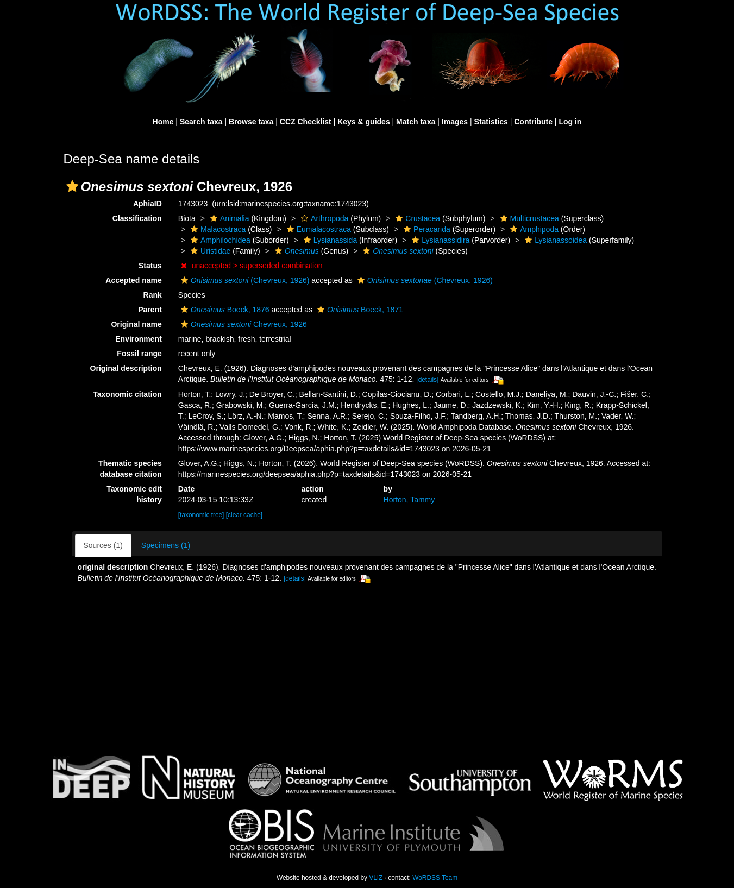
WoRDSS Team (434, 877)
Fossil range (139, 353)
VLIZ (375, 877)
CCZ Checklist (305, 121)
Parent (150, 309)
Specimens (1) (165, 545)
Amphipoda (533, 229)
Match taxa (415, 121)
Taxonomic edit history (134, 494)
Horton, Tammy (409, 499)
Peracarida (425, 229)
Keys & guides (363, 121)
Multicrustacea (528, 218)
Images (455, 121)
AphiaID (147, 203)
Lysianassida (329, 240)
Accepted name (133, 280)
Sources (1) (103, 545)
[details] (427, 379)
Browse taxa (251, 121)
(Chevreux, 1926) (244, 280)
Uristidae (209, 251)
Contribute (533, 121)
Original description (126, 368)
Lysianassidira (439, 240)
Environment (138, 339)
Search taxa (201, 121)
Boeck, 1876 (223, 309)
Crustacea (416, 218)
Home (163, 121)
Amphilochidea (219, 240)
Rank (152, 295)
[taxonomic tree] (201, 515)
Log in (570, 121)
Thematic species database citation (130, 468)
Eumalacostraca (317, 229)
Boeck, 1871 (359, 309)
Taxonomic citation (127, 394)
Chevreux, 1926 (242, 324)
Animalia (228, 218)
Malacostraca (217, 229)
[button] (72, 186)
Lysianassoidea (554, 240)
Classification (137, 218)
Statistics (491, 121)
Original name (136, 324)
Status (150, 265)
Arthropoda (323, 218)
